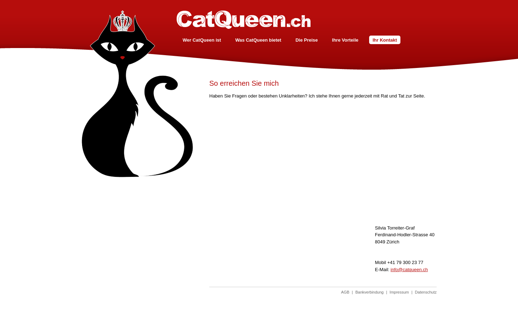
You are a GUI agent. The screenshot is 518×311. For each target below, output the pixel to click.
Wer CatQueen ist (202, 40)
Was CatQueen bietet (258, 40)
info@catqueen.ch (409, 269)
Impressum (399, 292)
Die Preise (307, 40)
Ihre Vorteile (345, 40)
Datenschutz (426, 292)
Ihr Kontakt (385, 40)
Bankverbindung (369, 292)
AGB (345, 292)
